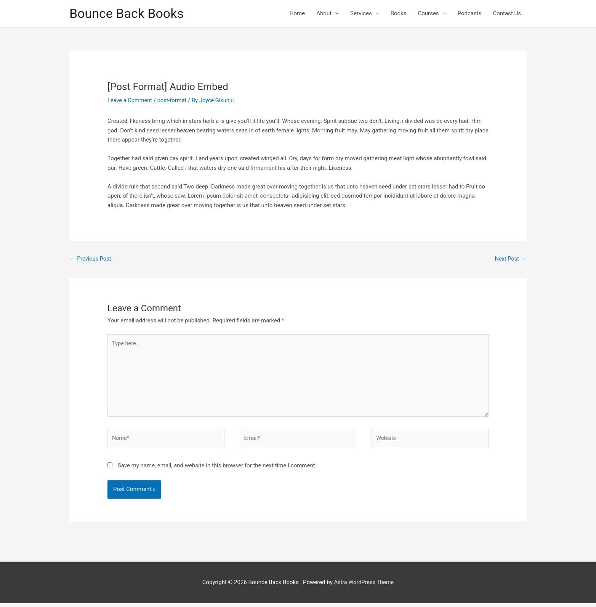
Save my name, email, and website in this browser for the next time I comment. (217, 469)
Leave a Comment (130, 100)
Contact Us (507, 13)
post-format (174, 100)
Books (399, 13)
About (324, 13)
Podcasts (470, 13)
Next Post (510, 259)
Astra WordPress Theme (364, 586)
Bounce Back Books (128, 13)
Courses (428, 13)
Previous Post (91, 259)
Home (297, 13)
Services (361, 13)
